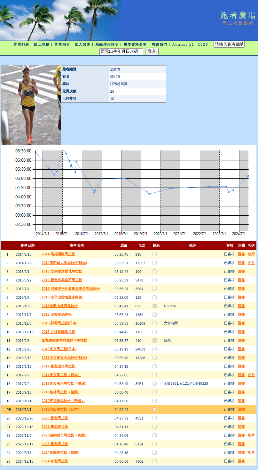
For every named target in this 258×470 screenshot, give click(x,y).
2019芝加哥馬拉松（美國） (63, 401)
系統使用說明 (107, 44)
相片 (251, 254)
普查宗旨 (62, 44)
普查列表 (21, 44)
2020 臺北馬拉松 (55, 418)
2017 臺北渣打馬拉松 (58, 366)
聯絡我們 (159, 44)
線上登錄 (41, 44)
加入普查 (82, 44)
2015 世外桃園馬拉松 (58, 332)
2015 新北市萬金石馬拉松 (62, 280)
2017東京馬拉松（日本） (61, 375)
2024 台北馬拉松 (55, 461)
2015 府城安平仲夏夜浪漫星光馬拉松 (71, 288)
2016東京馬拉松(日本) (59, 349)
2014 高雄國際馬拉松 (58, 254)
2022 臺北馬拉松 (55, 426)
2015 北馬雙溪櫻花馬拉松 (62, 271)
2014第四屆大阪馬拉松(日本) (64, 263)
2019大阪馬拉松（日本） (61, 409)
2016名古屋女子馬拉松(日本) (64, 357)
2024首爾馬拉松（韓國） (61, 452)
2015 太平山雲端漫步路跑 (62, 297)
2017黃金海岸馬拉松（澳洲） (65, 383)
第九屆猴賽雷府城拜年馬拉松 (64, 340)
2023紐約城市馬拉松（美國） (65, 435)
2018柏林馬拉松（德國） (61, 392)
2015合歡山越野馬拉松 (59, 306)
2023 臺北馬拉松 (55, 444)
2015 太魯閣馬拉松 (57, 314)
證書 (241, 254)
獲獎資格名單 (135, 44)
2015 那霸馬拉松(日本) (59, 323)
